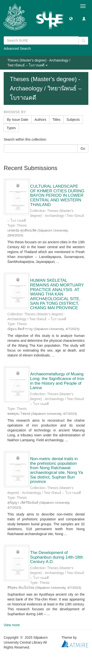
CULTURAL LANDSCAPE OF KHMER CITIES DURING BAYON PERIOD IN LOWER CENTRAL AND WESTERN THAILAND (57, 195)
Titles (56, 120)
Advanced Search (17, 48)
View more (12, 625)
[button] (70, 18)
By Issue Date (17, 120)
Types (11, 128)
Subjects (73, 120)
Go (82, 148)
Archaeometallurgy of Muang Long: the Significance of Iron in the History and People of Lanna (57, 381)
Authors (40, 120)
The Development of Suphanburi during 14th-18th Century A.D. (56, 557)
